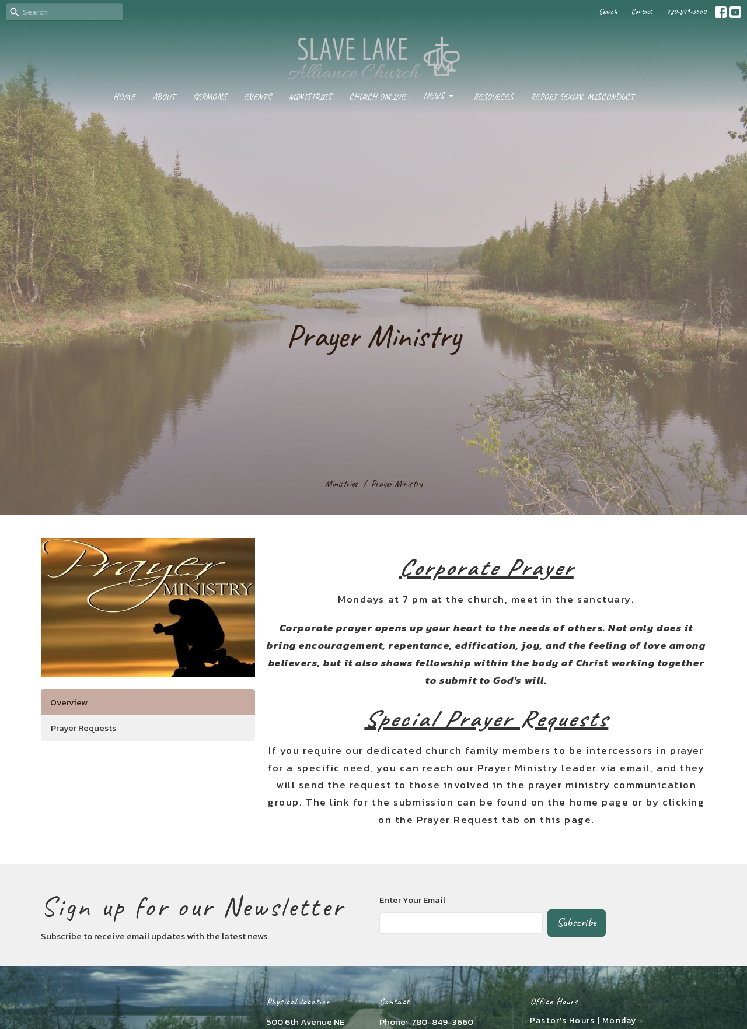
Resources (493, 97)
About (163, 97)
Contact (641, 11)
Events (257, 97)
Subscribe (576, 922)
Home (124, 97)
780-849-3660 (686, 11)
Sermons (209, 97)
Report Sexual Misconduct (582, 97)
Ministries (309, 97)
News (439, 96)
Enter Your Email (412, 900)
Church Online (377, 97)
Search (608, 11)
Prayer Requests (83, 727)
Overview (69, 702)
